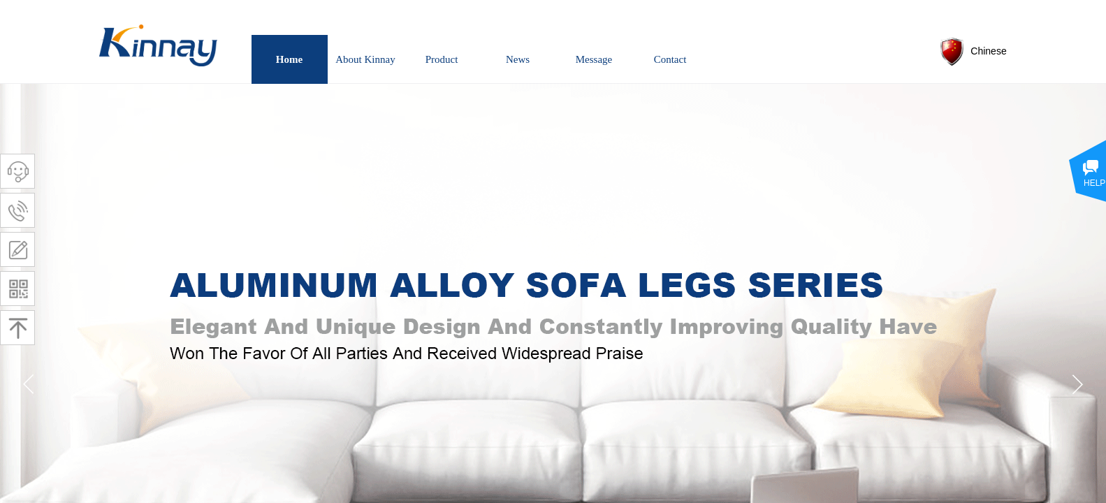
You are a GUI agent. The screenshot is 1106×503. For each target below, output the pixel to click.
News (518, 59)
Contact (670, 59)
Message (594, 59)
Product (441, 59)
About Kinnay (365, 59)
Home (289, 59)
